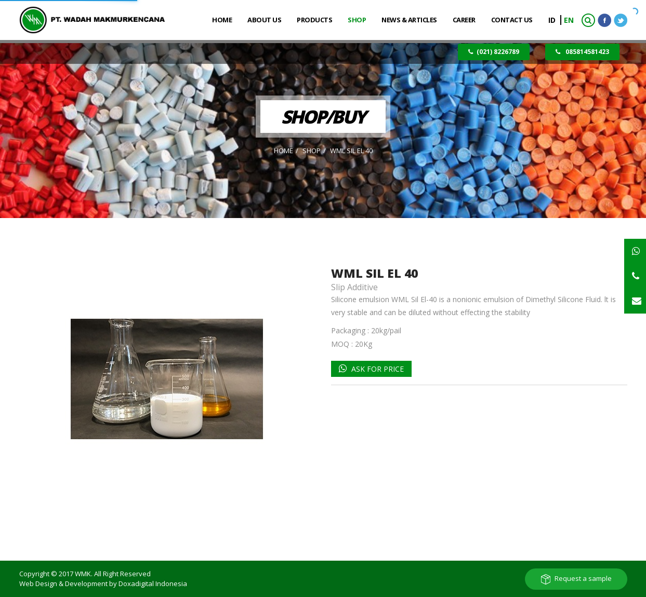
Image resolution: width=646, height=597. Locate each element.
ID (553, 20)
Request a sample (583, 578)
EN (569, 20)
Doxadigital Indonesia (152, 583)
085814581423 (582, 51)
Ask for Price (376, 369)
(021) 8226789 (493, 51)
